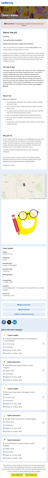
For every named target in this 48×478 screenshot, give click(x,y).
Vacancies (5, 10)
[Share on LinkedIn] (15, 322)
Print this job (24, 309)
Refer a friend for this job (24, 314)
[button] (24, 185)
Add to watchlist (24, 305)
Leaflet (30, 198)
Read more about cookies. (32, 471)
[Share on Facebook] (4, 322)
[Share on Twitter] (9, 322)
